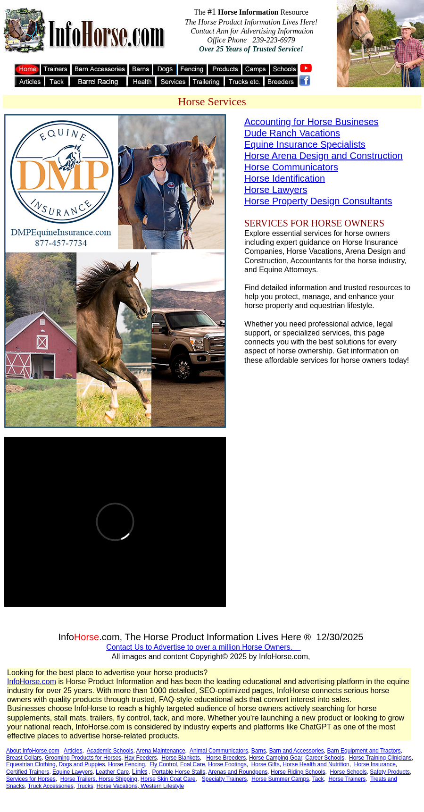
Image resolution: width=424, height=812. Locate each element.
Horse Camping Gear (275, 757)
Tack (318, 779)
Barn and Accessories (296, 750)
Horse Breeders (226, 757)
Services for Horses (31, 779)
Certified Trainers (27, 772)
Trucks (84, 786)
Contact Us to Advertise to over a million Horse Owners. (203, 647)
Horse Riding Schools (298, 772)
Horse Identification (284, 178)
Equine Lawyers (72, 772)
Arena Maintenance (160, 750)
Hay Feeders (141, 757)
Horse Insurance (375, 764)
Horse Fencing (126, 764)
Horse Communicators (291, 167)
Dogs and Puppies (81, 764)
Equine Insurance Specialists (305, 144)
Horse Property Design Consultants (318, 201)
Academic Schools (110, 750)
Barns (258, 750)
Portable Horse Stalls (179, 772)
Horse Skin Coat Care (168, 779)
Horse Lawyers (275, 189)
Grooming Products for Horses (83, 757)
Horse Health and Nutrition (316, 764)
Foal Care (192, 764)
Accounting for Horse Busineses (311, 122)
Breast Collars (24, 757)
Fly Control (163, 764)
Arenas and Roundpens (237, 772)
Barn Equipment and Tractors (363, 750)
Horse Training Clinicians (380, 757)
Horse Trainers (347, 779)
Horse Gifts (265, 764)
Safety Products (390, 772)
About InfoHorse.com (32, 750)
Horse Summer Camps (280, 779)
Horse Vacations (116, 786)
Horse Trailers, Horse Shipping (98, 779)
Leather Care (112, 772)
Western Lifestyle (161, 786)
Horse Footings (227, 764)
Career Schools (324, 757)
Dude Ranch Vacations (292, 133)
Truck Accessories (51, 786)
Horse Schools (348, 772)
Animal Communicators (219, 750)
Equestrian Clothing (31, 764)
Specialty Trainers (224, 779)
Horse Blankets (180, 757)
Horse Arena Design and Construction (323, 156)
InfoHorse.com (31, 682)
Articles (73, 750)
